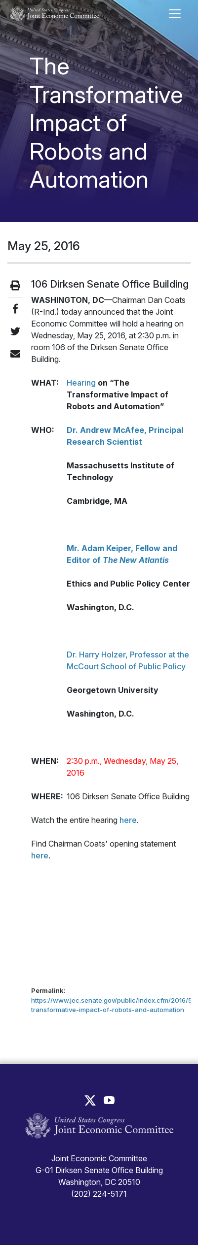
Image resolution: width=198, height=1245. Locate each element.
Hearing (81, 383)
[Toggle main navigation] (174, 13)
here (128, 820)
